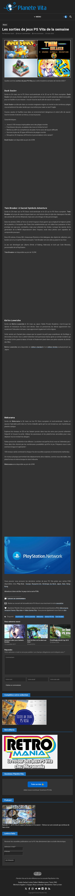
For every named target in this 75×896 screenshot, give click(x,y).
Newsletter (48, 885)
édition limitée (53, 347)
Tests (51, 882)
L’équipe (29, 885)
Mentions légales (19, 885)
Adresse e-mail (10, 847)
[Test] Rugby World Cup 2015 (59, 640)
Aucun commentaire (24, 33)
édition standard (37, 347)
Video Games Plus (30, 610)
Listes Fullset (33, 882)
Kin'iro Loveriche (30, 617)
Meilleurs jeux (43, 882)
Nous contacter (38, 885)
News (5, 25)
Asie (63, 584)
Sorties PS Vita (49, 617)
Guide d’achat (23, 882)
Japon (59, 584)
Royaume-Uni (36, 584)
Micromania (64, 608)
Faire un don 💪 (37, 784)
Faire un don (57, 885)
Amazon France (9, 610)
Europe (28, 584)
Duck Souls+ (19, 617)
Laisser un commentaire (16, 598)
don (65, 610)
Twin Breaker (59, 617)
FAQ (55, 882)
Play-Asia (19, 610)
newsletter (59, 603)
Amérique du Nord (49, 584)
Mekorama (40, 617)
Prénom (7, 851)
